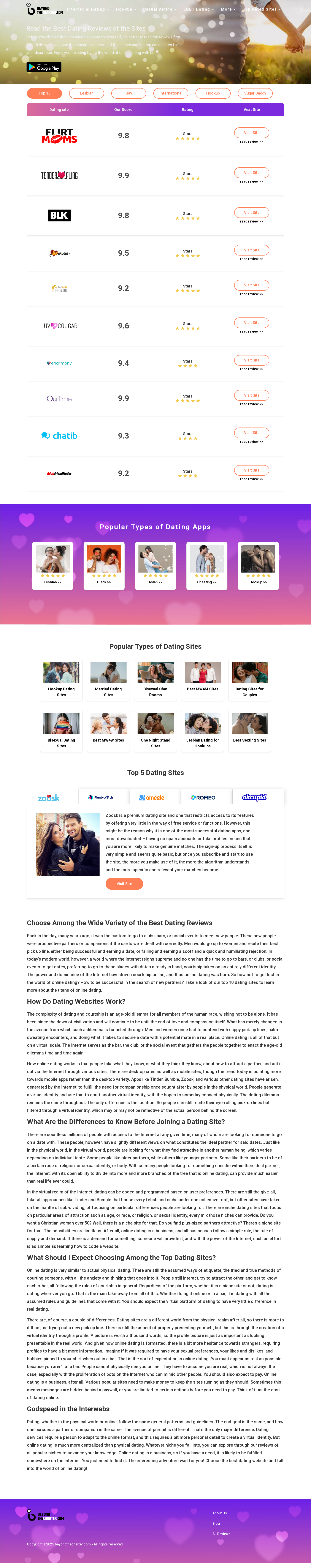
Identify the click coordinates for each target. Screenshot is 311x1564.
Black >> (104, 583)
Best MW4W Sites (108, 740)
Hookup (215, 93)
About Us (220, 1514)
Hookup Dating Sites (61, 692)
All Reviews (221, 1534)
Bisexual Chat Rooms (155, 692)
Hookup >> (258, 583)
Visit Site (252, 133)
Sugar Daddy (257, 93)
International (172, 93)
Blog (216, 1524)
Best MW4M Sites (202, 689)
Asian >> (155, 583)
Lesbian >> (53, 583)
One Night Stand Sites (155, 743)
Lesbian (87, 93)
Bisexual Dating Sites (61, 743)
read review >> (251, 142)
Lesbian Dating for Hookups (202, 743)
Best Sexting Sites (249, 740)
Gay (129, 93)
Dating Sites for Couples (250, 692)
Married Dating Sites (108, 692)
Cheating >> (207, 583)
